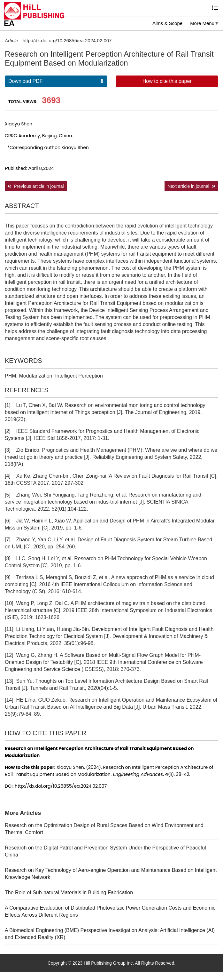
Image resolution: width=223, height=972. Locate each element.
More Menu (202, 23)
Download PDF (25, 81)
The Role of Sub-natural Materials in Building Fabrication (69, 892)
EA (9, 23)
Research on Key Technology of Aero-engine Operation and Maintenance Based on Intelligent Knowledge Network (111, 873)
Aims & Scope (167, 23)
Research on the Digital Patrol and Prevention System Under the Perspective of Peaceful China (105, 851)
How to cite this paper (167, 81)
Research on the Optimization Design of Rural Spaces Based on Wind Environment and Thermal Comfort (104, 829)
